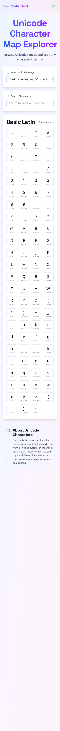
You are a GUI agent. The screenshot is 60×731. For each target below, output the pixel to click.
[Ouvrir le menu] (53, 6)
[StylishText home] (15, 6)
